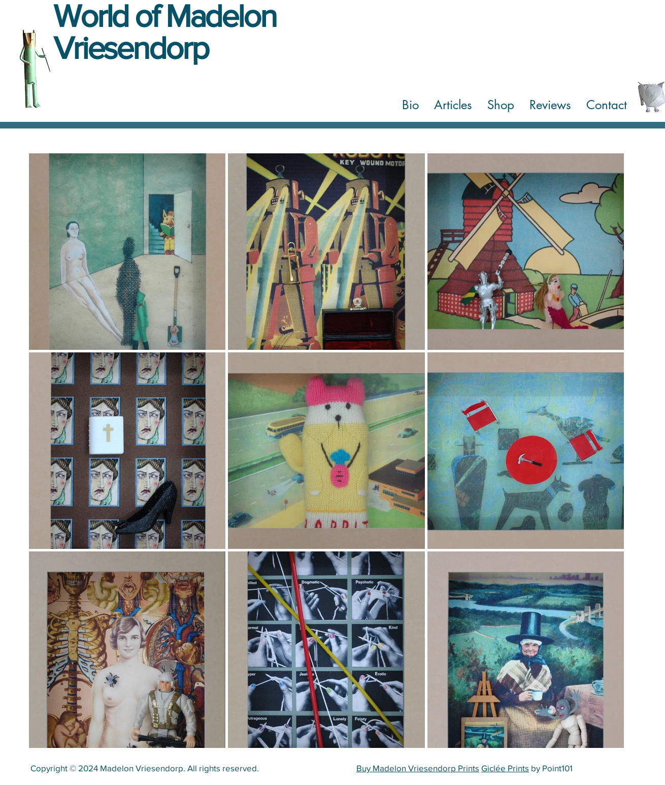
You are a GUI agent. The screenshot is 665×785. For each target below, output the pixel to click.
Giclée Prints (505, 768)
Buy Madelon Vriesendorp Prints (417, 768)
